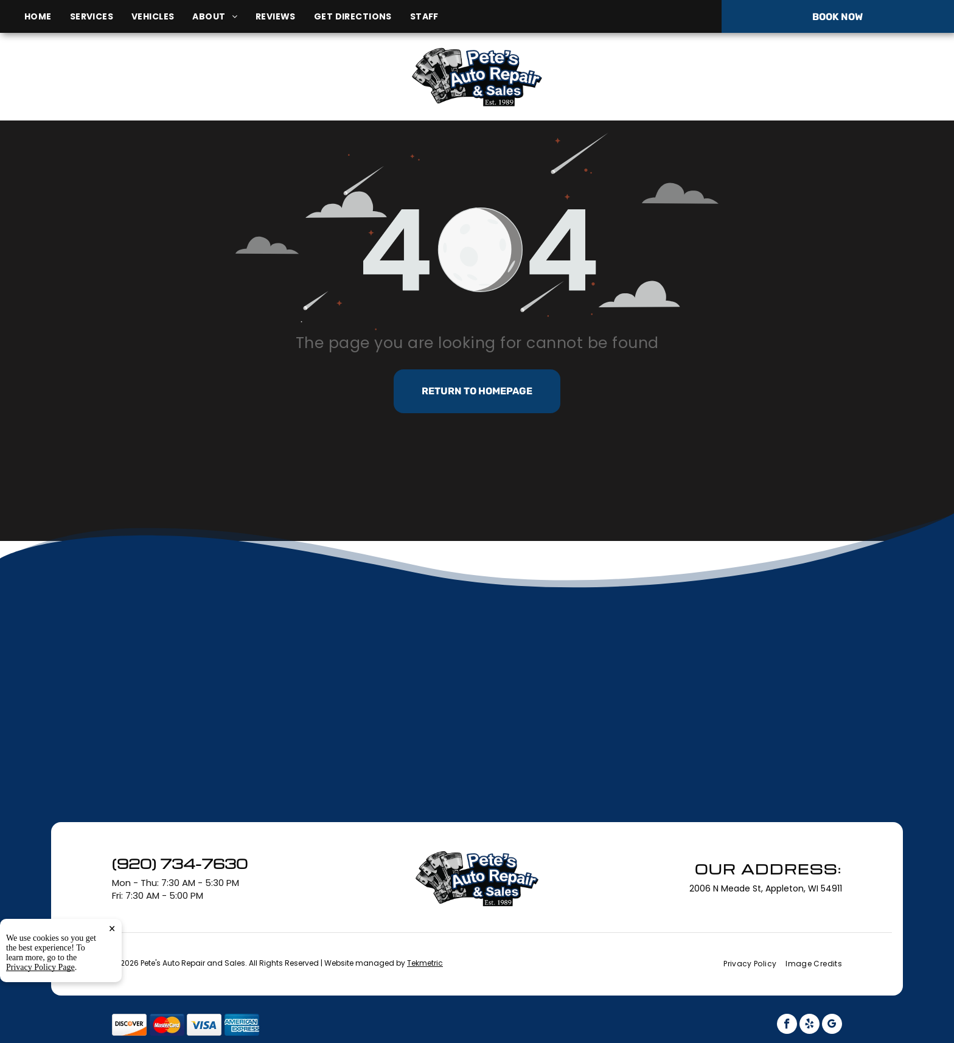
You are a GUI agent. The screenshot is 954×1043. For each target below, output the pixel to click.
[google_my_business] (832, 1025)
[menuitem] (47, 16)
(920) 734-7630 (797, 76)
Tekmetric (425, 963)
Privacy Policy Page (40, 1030)
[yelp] (809, 1025)
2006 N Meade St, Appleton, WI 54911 (164, 90)
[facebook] (787, 1025)
